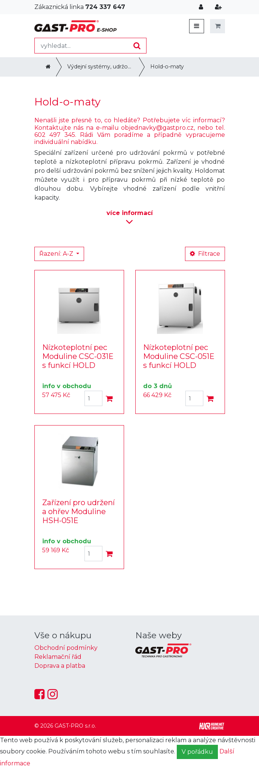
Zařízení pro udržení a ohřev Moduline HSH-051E (78, 511)
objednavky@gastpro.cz (157, 127)
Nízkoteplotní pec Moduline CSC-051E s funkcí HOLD (179, 356)
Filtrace (205, 253)
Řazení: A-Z (57, 253)
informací (130, 218)
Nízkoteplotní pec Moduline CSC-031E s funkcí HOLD (78, 356)
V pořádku (197, 751)
